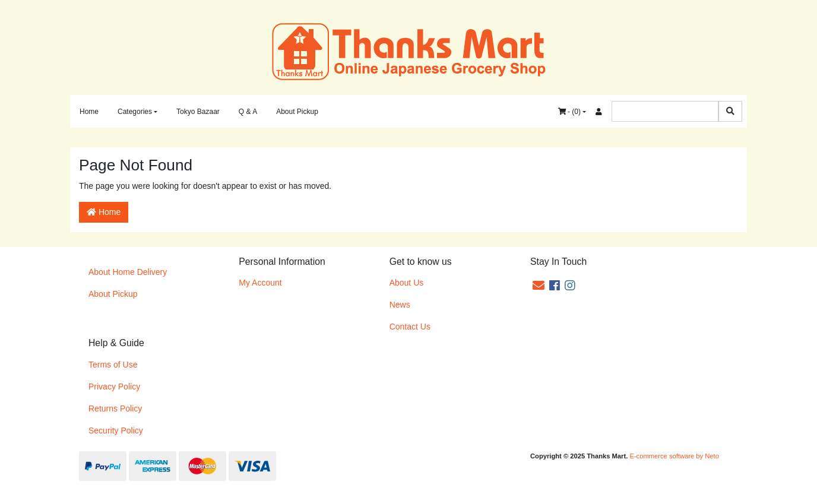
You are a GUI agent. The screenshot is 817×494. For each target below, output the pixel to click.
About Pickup (297, 111)
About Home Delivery (127, 272)
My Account (260, 282)
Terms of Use (112, 364)
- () (569, 111)
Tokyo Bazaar (198, 111)
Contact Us (410, 326)
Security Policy (115, 430)
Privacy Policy (114, 386)
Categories (135, 111)
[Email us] (538, 285)
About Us (407, 282)
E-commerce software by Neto (673, 456)
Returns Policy (115, 408)
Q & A (248, 111)
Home (89, 111)
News (400, 304)
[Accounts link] (599, 112)
